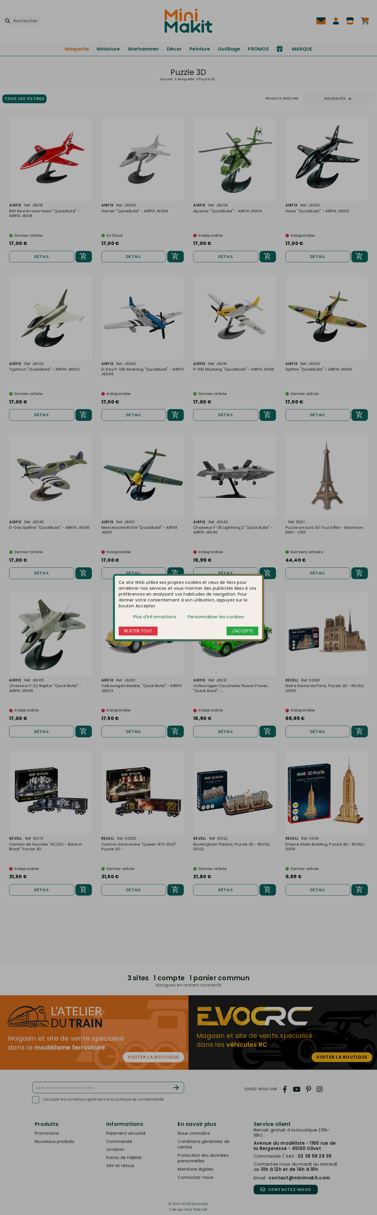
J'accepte (242, 631)
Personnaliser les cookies (216, 617)
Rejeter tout (138, 631)
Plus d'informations (154, 617)
